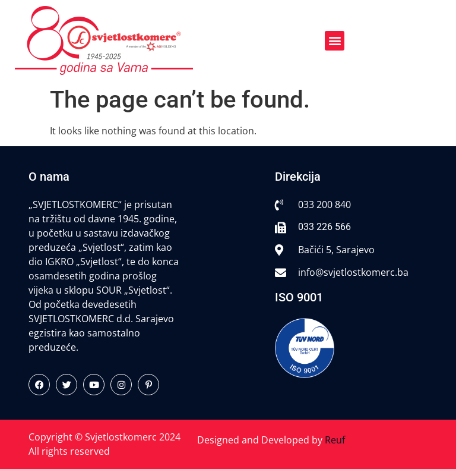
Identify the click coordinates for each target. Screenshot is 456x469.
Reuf (335, 439)
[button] (334, 41)
